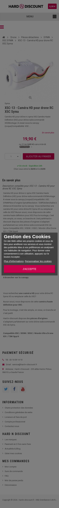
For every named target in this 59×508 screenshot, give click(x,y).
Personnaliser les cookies (38, 261)
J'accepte (29, 269)
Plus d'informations (14, 261)
